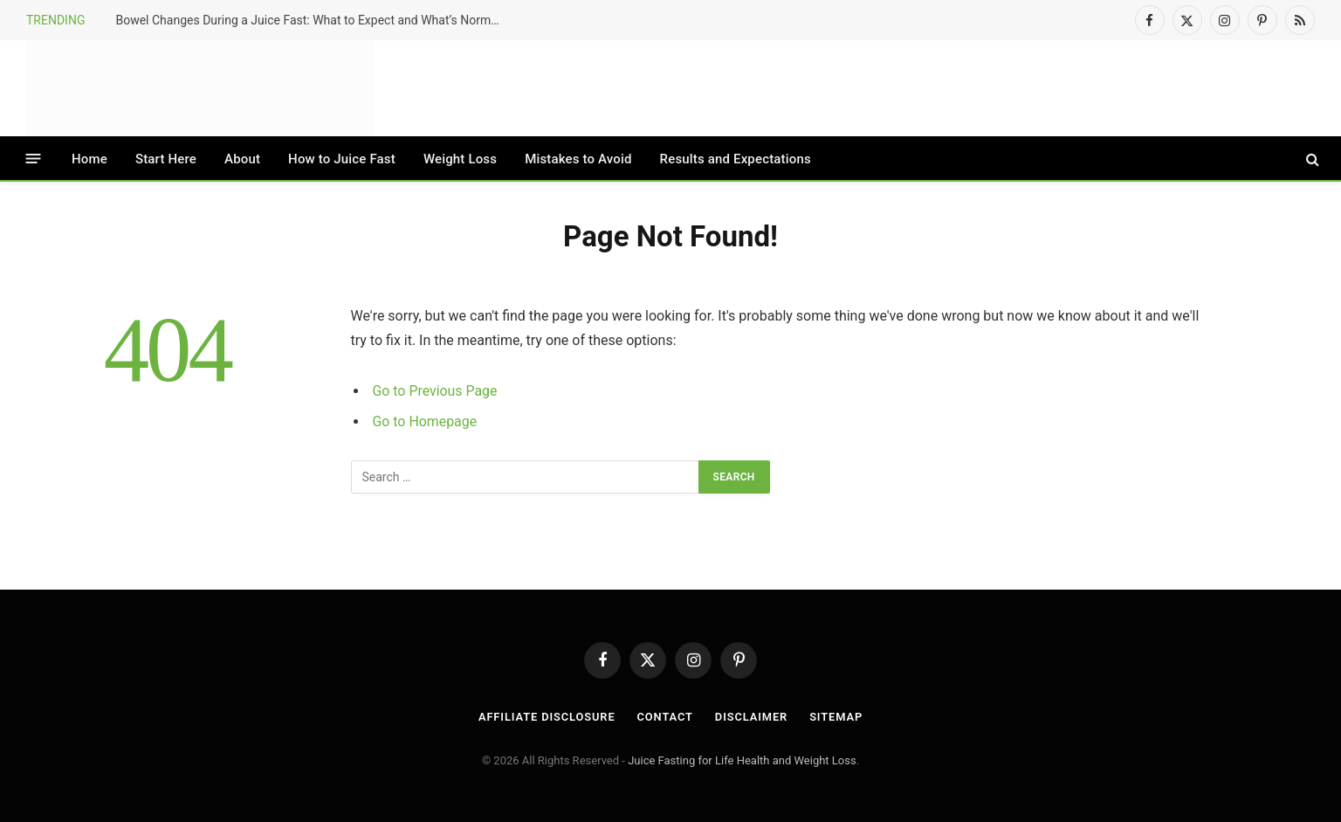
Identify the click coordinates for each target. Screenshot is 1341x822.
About (242, 159)
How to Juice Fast (341, 159)
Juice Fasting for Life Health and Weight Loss (742, 760)
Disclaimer (751, 716)
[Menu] (33, 158)
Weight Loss (460, 159)
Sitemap (838, 716)
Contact (664, 716)
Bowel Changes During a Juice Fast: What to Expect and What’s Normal (307, 20)
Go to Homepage (425, 421)
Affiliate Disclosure (546, 716)
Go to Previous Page (436, 391)
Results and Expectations (735, 159)
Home (89, 159)
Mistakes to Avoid (578, 159)
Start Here (165, 159)
